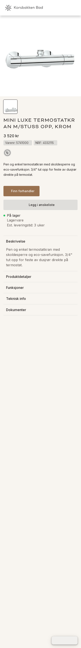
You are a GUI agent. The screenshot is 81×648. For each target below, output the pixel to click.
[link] (58, 7)
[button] (10, 107)
